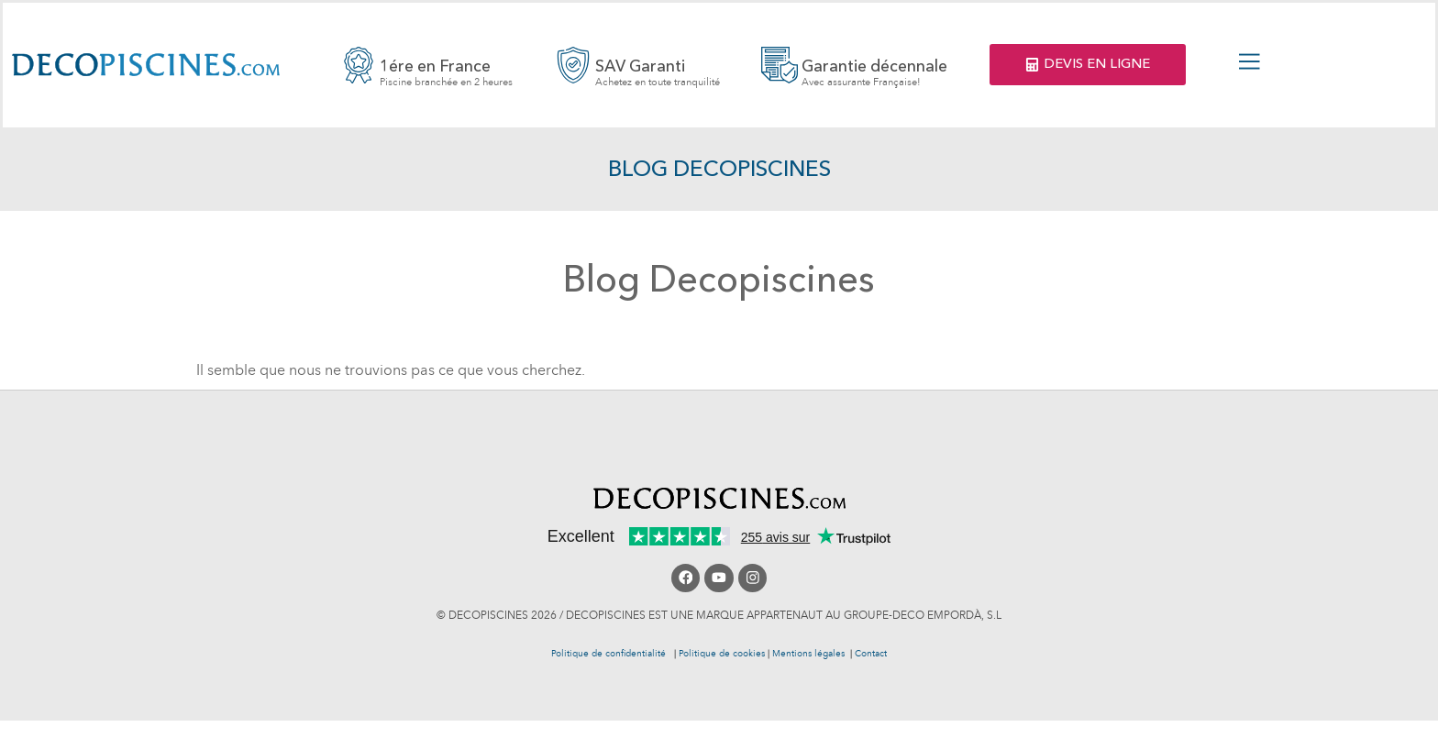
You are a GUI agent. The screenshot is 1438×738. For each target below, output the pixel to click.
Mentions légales (808, 654)
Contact (871, 654)
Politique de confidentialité (611, 654)
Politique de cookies (722, 654)
